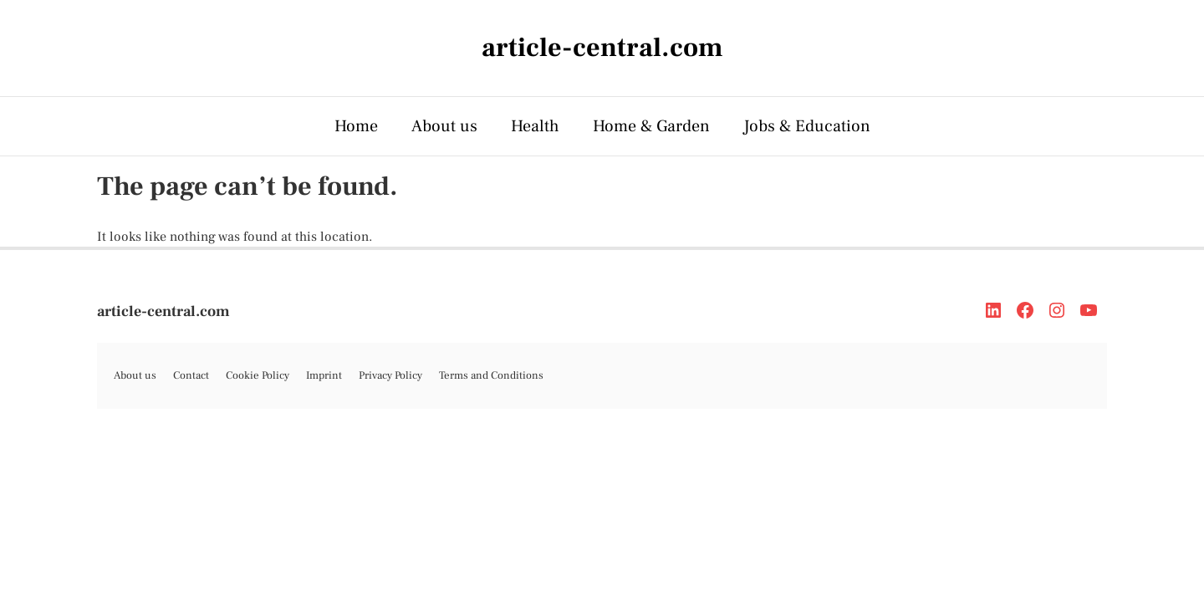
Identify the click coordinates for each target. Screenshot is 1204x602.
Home (356, 126)
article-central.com (163, 311)
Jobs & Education (806, 126)
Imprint (324, 375)
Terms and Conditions (491, 375)
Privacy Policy (390, 375)
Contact (191, 375)
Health (535, 126)
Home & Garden (651, 126)
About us (444, 126)
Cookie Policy (257, 375)
